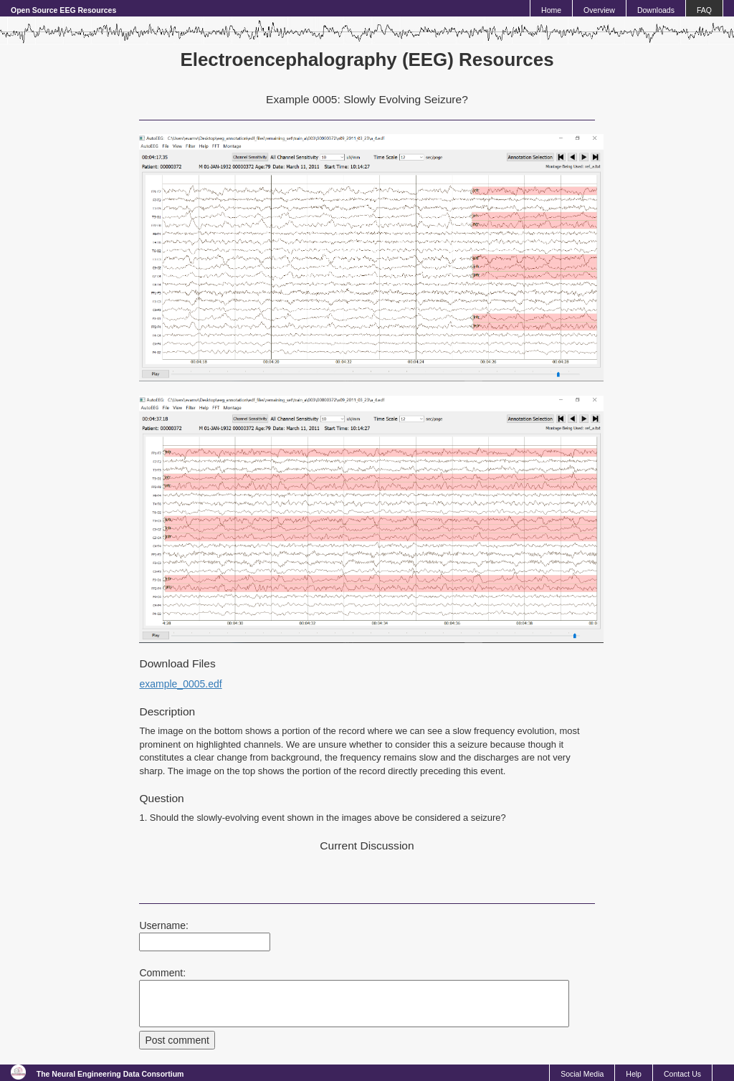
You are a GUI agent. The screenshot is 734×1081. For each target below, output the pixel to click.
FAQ (704, 10)
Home (551, 10)
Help (634, 1074)
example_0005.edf (180, 684)
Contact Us (682, 1074)
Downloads (656, 10)
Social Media (582, 1074)
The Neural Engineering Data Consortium (110, 1074)
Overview (599, 10)
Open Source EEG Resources (63, 10)
